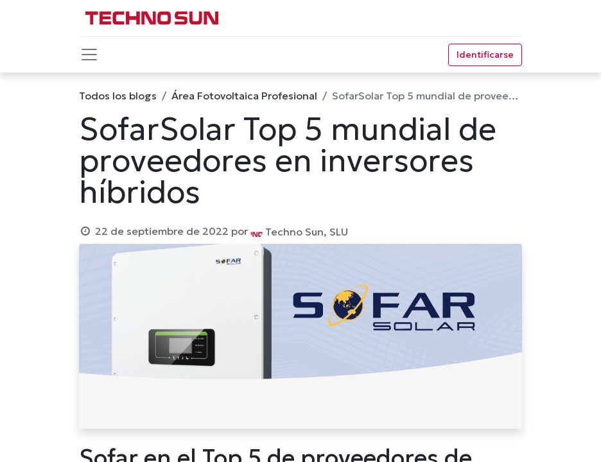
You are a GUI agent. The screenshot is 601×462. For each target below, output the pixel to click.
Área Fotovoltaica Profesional (244, 95)
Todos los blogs (118, 95)
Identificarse (485, 54)
